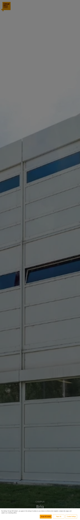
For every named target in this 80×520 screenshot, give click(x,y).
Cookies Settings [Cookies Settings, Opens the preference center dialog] (71, 516)
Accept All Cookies (46, 516)
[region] (40, 514)
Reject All (58, 516)
